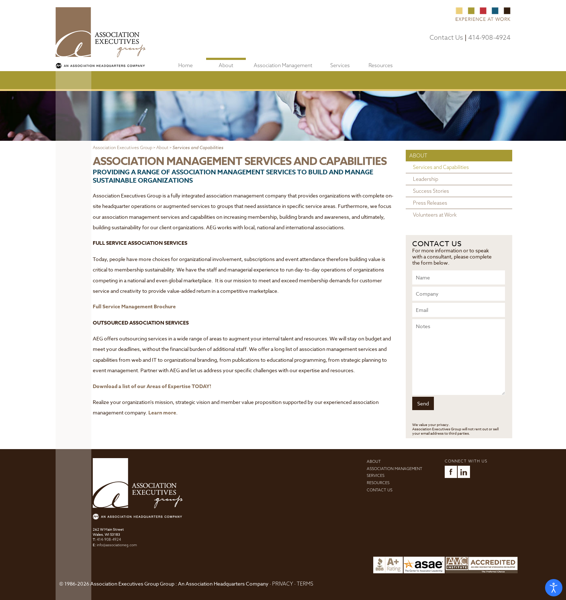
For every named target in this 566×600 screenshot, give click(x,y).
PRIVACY (282, 584)
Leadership (425, 179)
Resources (381, 65)
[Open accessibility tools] (553, 587)
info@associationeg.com (117, 545)
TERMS (305, 584)
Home (185, 65)
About (226, 65)
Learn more (162, 413)
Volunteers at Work (435, 215)
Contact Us (446, 37)
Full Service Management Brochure (134, 306)
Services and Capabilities (441, 167)
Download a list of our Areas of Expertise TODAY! (152, 386)
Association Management (283, 65)
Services (340, 65)
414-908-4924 (489, 37)
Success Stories (431, 191)
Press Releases (430, 203)
